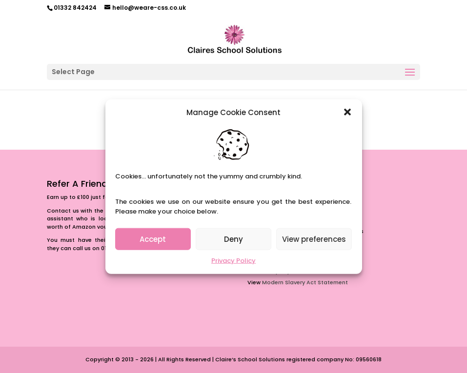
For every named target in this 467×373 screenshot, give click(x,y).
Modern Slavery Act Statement (305, 282)
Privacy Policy (233, 260)
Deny (233, 239)
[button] (347, 112)
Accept (153, 239)
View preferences (314, 239)
